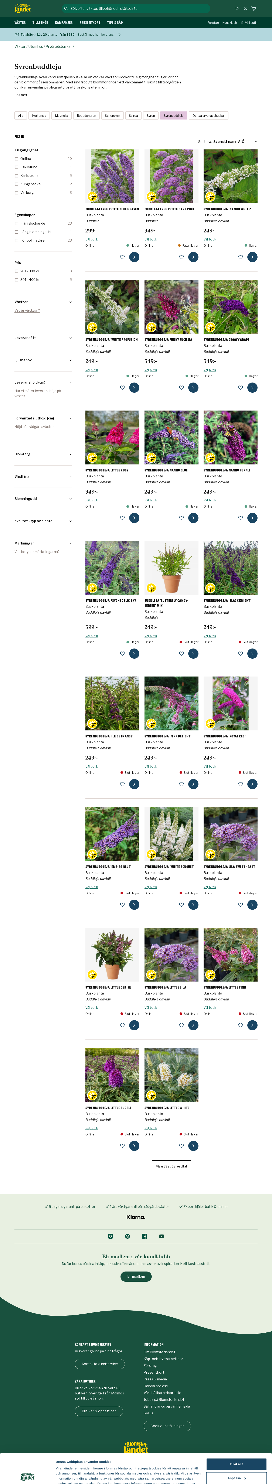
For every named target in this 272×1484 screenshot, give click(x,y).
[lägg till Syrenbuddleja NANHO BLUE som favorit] (181, 518)
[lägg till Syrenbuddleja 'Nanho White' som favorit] (240, 257)
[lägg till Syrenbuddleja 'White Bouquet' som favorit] (181, 905)
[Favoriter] (237, 8)
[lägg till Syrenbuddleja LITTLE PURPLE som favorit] (122, 1146)
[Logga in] (245, 8)
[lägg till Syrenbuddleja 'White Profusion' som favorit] (122, 388)
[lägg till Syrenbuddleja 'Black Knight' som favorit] (240, 653)
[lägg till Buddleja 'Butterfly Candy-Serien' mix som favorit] (181, 653)
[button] (43, 302)
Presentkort (154, 1372)
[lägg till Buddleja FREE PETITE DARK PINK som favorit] (181, 257)
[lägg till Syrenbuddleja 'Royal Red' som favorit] (240, 784)
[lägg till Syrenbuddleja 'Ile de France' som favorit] (122, 784)
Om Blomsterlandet (159, 1352)
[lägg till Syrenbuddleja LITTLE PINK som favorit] (240, 1025)
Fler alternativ (66, 1475)
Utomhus (35, 47)
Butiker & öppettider (99, 1411)
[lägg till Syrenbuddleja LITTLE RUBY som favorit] (122, 518)
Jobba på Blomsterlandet (164, 1400)
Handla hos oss (156, 1386)
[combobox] (140, 8)
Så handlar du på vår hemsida (167, 1406)
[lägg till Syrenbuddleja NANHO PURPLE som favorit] (240, 518)
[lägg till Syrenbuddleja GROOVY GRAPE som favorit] (240, 388)
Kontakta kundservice (100, 1364)
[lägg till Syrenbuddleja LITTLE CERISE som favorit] (122, 1025)
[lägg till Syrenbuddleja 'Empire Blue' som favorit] (122, 905)
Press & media (155, 1379)
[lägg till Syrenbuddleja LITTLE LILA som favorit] (181, 1025)
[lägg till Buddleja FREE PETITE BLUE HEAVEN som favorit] (122, 257)
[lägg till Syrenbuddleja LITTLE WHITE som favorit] (181, 1146)
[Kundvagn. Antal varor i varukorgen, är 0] (253, 8)
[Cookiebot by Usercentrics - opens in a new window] (27, 1476)
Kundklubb (229, 22)
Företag (213, 22)
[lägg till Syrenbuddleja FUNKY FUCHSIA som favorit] (181, 388)
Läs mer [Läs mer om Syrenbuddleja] (20, 95)
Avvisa (236, 1462)
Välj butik (249, 22)
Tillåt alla (236, 1434)
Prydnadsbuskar (59, 47)
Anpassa (236, 1448)
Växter (20, 47)
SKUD (148, 1413)
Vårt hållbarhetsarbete (162, 1393)
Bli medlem (136, 1276)
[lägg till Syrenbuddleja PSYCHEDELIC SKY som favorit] (122, 653)
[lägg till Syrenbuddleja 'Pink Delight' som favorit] (181, 784)
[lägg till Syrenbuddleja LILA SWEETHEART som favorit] (240, 905)
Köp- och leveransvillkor (163, 1359)
